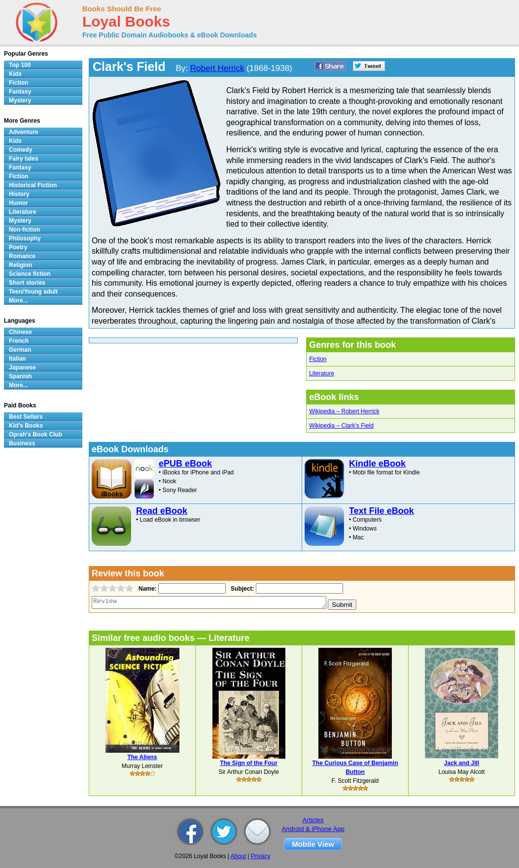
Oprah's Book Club (35, 434)
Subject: (241, 588)
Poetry (18, 247)
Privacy (260, 856)
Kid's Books (26, 425)
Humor (18, 203)
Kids (15, 73)
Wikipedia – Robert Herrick (344, 411)
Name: (146, 588)
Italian (17, 358)
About (238, 856)
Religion (20, 265)
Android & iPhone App (313, 829)
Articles (313, 820)
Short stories (27, 282)
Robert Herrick (217, 68)
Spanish (20, 376)
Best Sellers (26, 416)
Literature (321, 373)
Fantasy (20, 91)
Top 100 (20, 65)
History (19, 194)
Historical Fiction (33, 185)
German (20, 349)
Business (22, 443)
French (19, 340)
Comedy (20, 149)
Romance (22, 256)
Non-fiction (24, 229)
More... (18, 300)
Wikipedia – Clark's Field (341, 425)
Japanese (22, 367)
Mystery (20, 100)
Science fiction (30, 273)
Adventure (23, 132)
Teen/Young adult (33, 291)
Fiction (317, 359)
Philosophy (25, 238)
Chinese (20, 332)
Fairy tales (23, 158)
